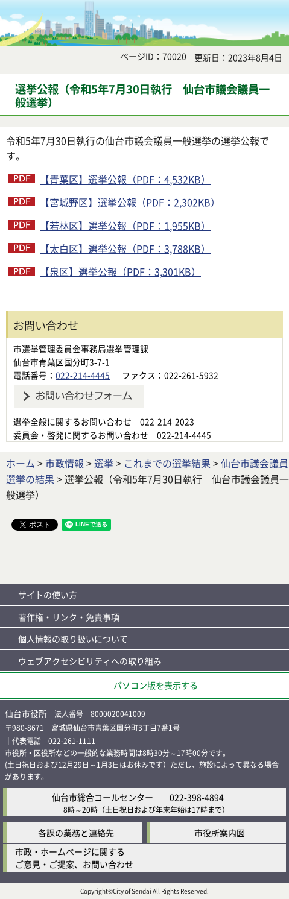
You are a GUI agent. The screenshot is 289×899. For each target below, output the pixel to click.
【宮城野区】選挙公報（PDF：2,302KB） (130, 202)
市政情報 (64, 463)
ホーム (20, 463)
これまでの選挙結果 (167, 463)
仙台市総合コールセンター (102, 797)
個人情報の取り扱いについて (73, 638)
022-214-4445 (83, 375)
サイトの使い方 (47, 594)
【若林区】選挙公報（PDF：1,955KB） (125, 225)
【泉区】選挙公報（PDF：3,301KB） (120, 271)
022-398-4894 (197, 797)
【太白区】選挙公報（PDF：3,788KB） (125, 248)
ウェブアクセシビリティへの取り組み (90, 661)
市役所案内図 (219, 833)
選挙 (103, 463)
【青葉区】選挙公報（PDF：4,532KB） (125, 179)
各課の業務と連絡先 (76, 833)
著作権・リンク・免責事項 (68, 617)
